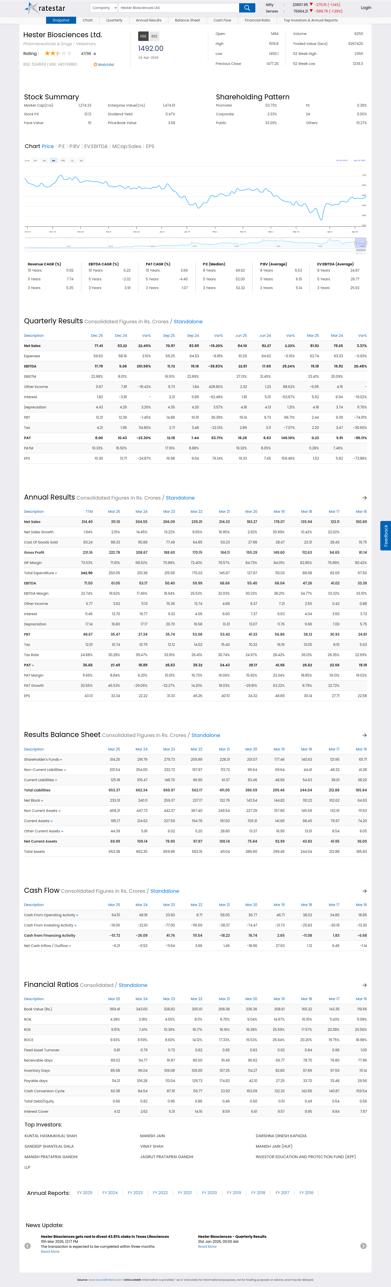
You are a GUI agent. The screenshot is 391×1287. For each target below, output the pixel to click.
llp (27, 1167)
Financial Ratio (257, 20)
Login (366, 7)
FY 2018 (258, 1193)
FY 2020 (209, 1193)
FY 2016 (306, 1193)
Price (48, 146)
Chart (88, 20)
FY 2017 (282, 1193)
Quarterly (114, 20)
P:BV (74, 146)
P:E (61, 146)
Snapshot (61, 20)
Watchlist (106, 64)
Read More (50, 1251)
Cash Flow (222, 20)
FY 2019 (234, 1193)
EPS (150, 146)
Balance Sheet (187, 20)
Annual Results (148, 20)
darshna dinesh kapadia (281, 1136)
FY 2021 (185, 1193)
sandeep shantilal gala (49, 1146)
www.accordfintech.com (105, 1280)
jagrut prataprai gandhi (166, 1157)
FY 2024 (110, 1193)
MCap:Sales (126, 146)
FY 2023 (135, 1193)
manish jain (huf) (274, 1146)
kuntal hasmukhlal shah (50, 1136)
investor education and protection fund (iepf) (306, 1157)
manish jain (152, 1136)
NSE (143, 36)
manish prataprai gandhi (50, 1157)
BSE (154, 36)
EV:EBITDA (96, 146)
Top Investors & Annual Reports (311, 20)
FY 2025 (84, 1193)
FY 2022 (160, 1193)
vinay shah (151, 1146)
